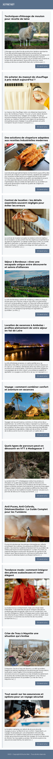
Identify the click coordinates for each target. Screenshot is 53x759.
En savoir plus (42, 66)
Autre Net (8, 5)
